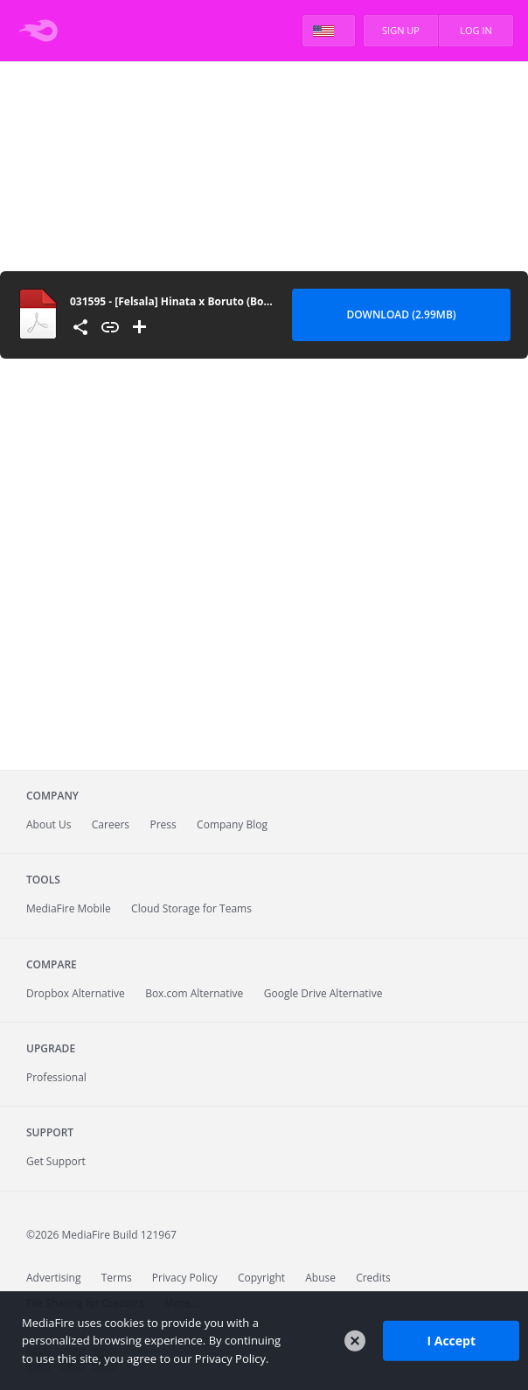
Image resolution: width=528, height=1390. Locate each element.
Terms (116, 1277)
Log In (476, 30)
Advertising (53, 1277)
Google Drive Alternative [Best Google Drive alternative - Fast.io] (323, 993)
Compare (51, 964)
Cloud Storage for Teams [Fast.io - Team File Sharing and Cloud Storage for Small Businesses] (191, 908)
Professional (56, 1077)
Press (162, 824)
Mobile (68, 908)
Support (49, 1132)
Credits (373, 1277)
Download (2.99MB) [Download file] (400, 314)
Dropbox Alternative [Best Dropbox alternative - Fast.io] (75, 993)
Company (52, 795)
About (48, 824)
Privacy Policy (185, 1277)
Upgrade (50, 1048)
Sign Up (401, 30)
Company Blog (232, 824)
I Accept (451, 1340)
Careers (110, 824)
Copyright (261, 1277)
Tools (43, 879)
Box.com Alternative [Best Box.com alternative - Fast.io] (194, 993)
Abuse (320, 1277)
